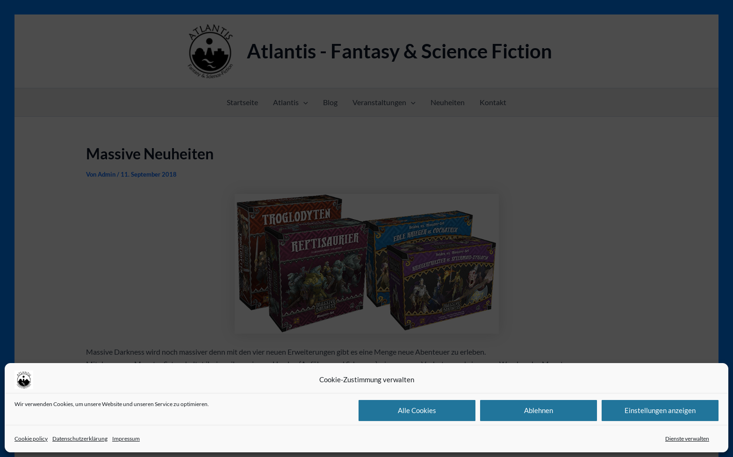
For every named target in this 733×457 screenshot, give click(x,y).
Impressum (126, 438)
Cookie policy (31, 438)
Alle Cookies (417, 410)
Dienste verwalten (687, 438)
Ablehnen (538, 410)
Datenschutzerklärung (80, 438)
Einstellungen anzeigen (660, 410)
